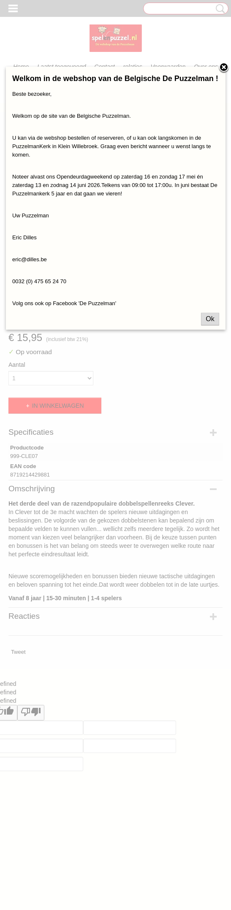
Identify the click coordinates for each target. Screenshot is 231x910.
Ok (210, 318)
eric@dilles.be (29, 259)
